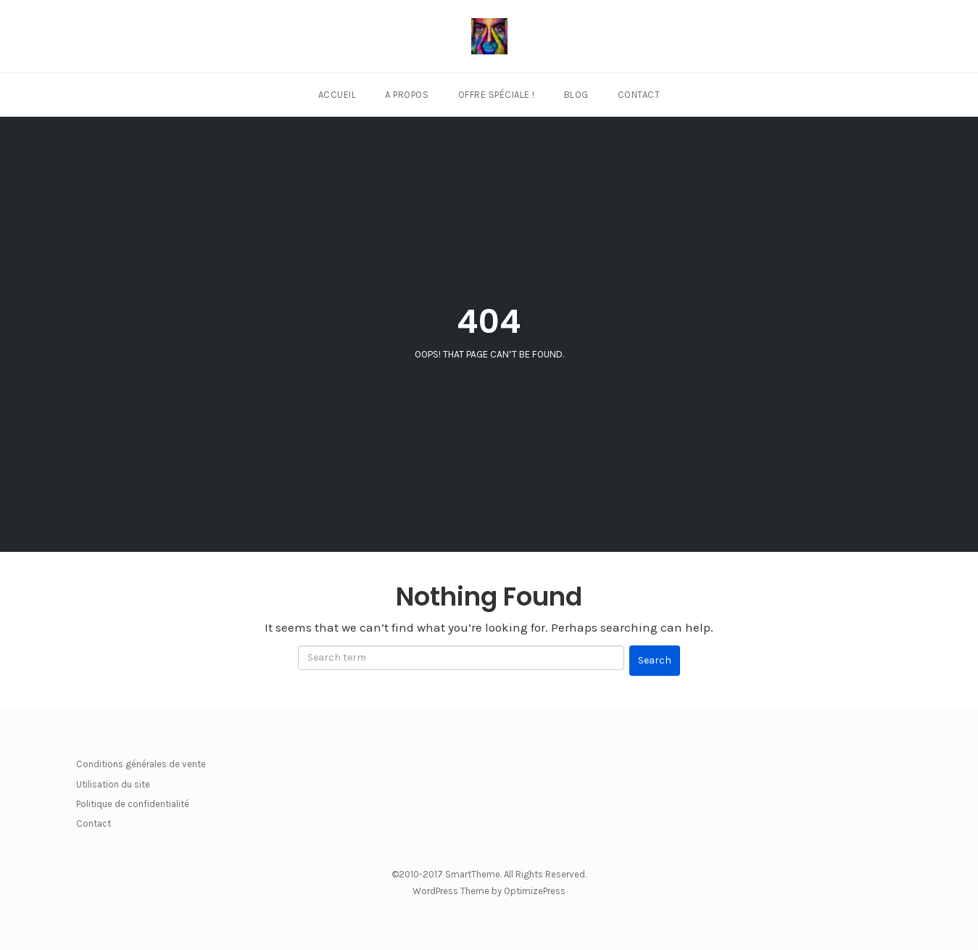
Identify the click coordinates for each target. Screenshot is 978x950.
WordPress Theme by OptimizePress (489, 890)
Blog (576, 94)
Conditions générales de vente (141, 764)
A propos (406, 94)
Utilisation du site (113, 784)
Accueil (337, 94)
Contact (639, 94)
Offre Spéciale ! (496, 94)
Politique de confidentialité (132, 803)
